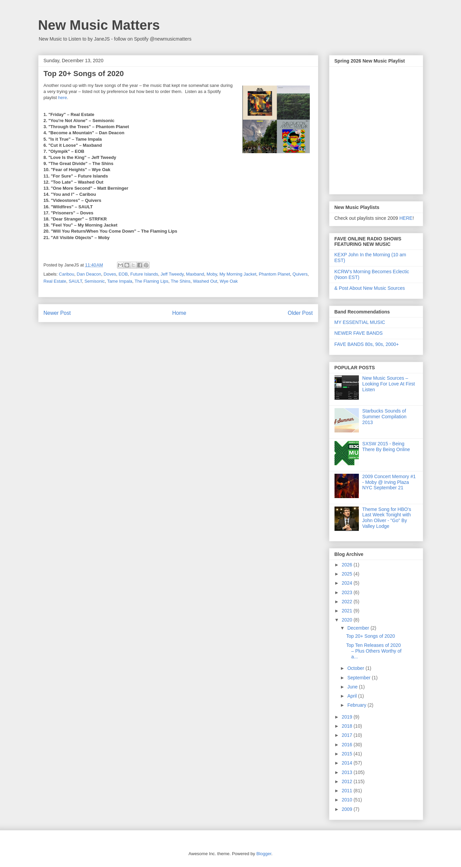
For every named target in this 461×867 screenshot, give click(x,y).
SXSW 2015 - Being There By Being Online (386, 446)
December (358, 628)
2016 (347, 744)
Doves (109, 274)
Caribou (66, 274)
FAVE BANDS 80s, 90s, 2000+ (367, 344)
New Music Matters (99, 25)
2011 (347, 790)
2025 (347, 574)
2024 (347, 583)
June (353, 686)
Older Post (300, 313)
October (356, 668)
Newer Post (57, 313)
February (357, 705)
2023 (347, 592)
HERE (406, 218)
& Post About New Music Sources (370, 288)
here (62, 97)
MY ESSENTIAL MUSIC (360, 322)
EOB (123, 274)
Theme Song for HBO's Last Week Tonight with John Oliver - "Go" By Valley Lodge (386, 518)
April (352, 696)
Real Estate (55, 281)
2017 (347, 735)
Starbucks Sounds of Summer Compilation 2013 (384, 416)
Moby (212, 274)
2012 (347, 781)
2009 (347, 809)
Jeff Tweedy (172, 274)
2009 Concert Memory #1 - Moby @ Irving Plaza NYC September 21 (389, 482)
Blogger (263, 853)
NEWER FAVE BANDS (359, 333)
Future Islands (144, 274)
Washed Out (205, 281)
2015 (347, 753)
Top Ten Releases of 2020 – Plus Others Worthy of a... (373, 650)
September (359, 677)
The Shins (181, 281)
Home (179, 313)
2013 (347, 772)
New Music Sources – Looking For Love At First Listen (388, 383)
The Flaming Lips (151, 281)
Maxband (195, 274)
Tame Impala (119, 281)
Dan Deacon (89, 274)
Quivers (300, 274)
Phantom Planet (274, 274)
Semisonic (95, 281)
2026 (347, 564)
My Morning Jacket (238, 274)
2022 (347, 601)
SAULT (75, 281)
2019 (347, 717)
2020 (347, 620)
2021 (347, 610)
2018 (347, 726)
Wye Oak (229, 281)
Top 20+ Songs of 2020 (370, 636)
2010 (347, 799)
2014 (347, 763)
